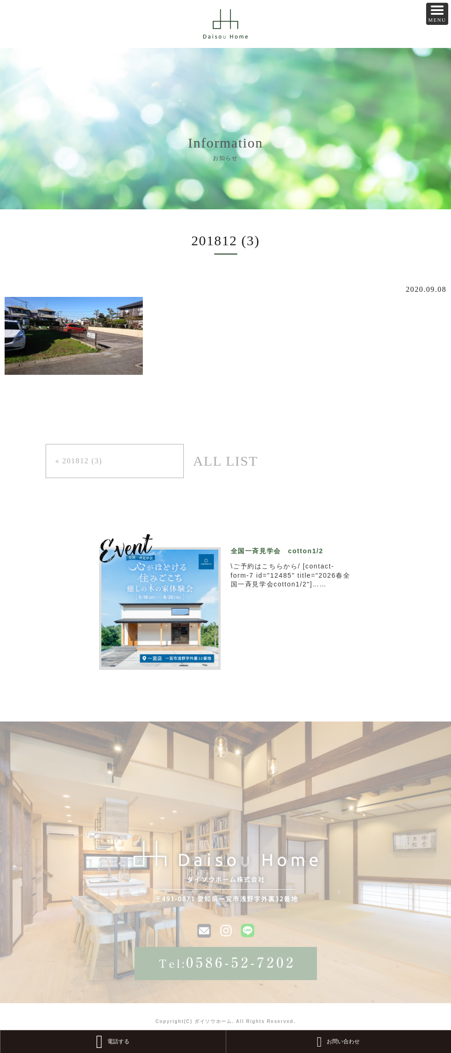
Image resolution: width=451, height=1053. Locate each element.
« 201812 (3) (78, 461)
